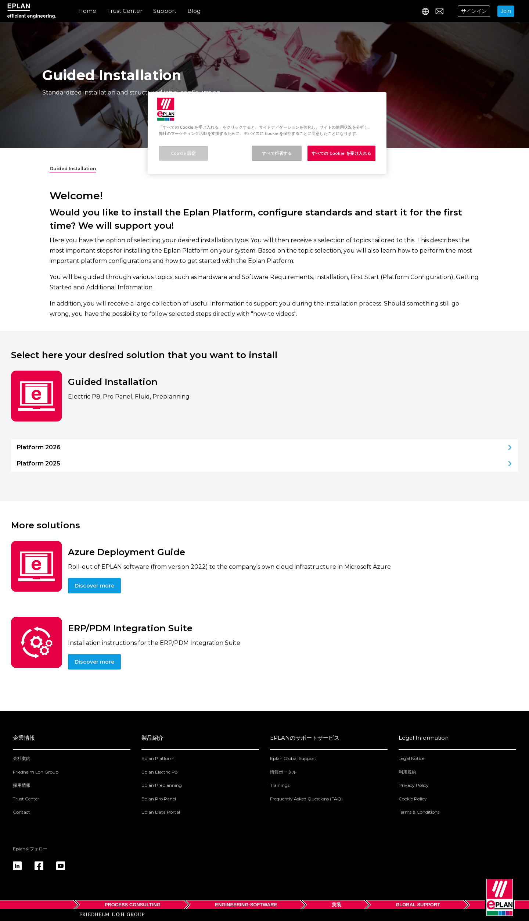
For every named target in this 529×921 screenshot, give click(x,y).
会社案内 (21, 758)
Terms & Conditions (419, 812)
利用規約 (407, 772)
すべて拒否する (277, 153)
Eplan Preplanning (161, 785)
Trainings (279, 785)
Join (506, 11)
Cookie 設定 (183, 153)
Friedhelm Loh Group (35, 772)
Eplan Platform (157, 758)
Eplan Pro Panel (158, 799)
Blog (194, 10)
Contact (21, 812)
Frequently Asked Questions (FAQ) (306, 799)
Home (87, 10)
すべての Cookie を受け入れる (342, 153)
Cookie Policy (413, 799)
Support (164, 10)
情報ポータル (283, 772)
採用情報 (21, 785)
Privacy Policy (414, 785)
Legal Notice (411, 758)
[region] (267, 133)
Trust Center (124, 10)
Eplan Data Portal (160, 812)
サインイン (474, 11)
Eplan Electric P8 (159, 772)
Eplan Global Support (293, 758)
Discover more (94, 585)
